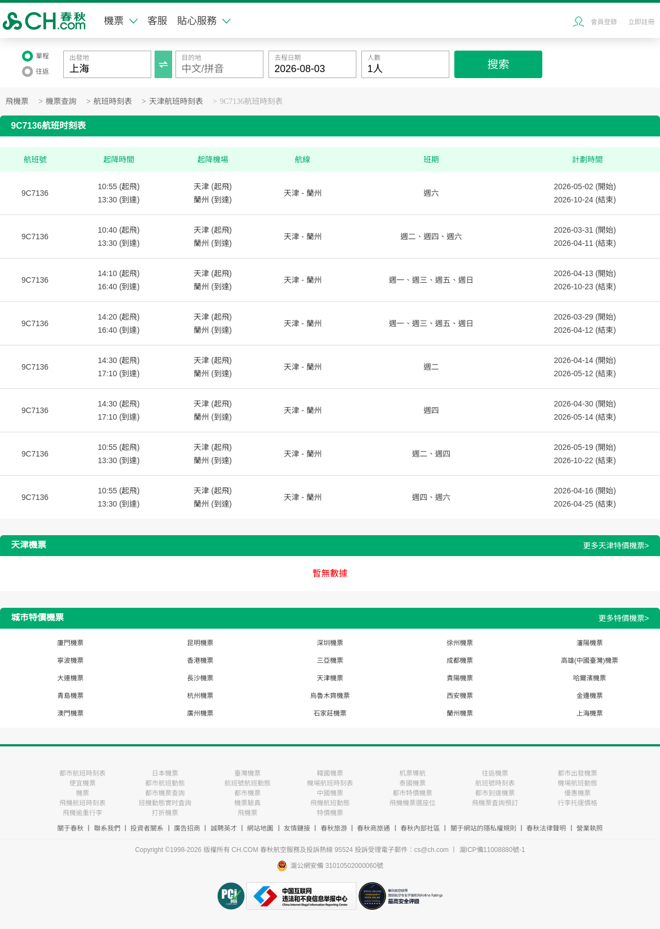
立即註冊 (641, 22)
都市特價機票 (412, 793)
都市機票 (247, 793)
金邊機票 (589, 696)
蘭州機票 (460, 713)
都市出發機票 (577, 773)
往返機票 (495, 773)
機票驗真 (247, 803)
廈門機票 (70, 643)
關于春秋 (70, 828)
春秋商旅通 (373, 828)
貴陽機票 (460, 678)
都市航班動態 (165, 783)
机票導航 (412, 773)
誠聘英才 (224, 828)
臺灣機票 (247, 773)
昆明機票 (200, 643)
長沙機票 (200, 678)
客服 (157, 20)
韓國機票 (330, 773)
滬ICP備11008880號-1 (492, 850)
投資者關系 (146, 828)
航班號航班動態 (247, 783)
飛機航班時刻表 (82, 803)
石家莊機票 (330, 713)
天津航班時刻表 (176, 101)
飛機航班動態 (330, 803)
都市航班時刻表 (82, 773)
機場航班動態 (577, 783)
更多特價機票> (623, 618)
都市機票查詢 (165, 793)
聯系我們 (107, 828)
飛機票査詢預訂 (495, 803)
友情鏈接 (297, 828)
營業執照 (589, 828)
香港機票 (200, 660)
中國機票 (330, 793)
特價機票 (330, 813)
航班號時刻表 (495, 783)
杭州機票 (200, 696)
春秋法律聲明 (546, 828)
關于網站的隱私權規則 (483, 828)
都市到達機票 (495, 793)
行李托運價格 (577, 803)
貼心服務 (203, 20)
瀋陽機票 (589, 643)
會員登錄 (604, 22)
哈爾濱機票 (589, 678)
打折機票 (165, 813)
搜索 (498, 64)
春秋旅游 (334, 828)
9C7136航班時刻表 (251, 101)
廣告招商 (187, 828)
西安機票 (460, 696)
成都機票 (460, 660)
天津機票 (330, 678)
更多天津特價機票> (616, 545)
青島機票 (70, 696)
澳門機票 (70, 713)
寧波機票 (70, 660)
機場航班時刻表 (330, 783)
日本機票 (165, 773)
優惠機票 (577, 793)
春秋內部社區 (420, 828)
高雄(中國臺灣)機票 (589, 660)
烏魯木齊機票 (330, 696)
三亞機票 (330, 660)
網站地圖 (260, 828)
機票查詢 (61, 101)
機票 (121, 20)
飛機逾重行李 (82, 813)
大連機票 (70, 678)
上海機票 (589, 713)
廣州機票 (200, 713)
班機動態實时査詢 (165, 803)
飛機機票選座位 (412, 803)
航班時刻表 (113, 101)
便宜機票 (82, 783)
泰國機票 (412, 783)
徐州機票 (460, 643)
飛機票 (17, 101)
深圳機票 (330, 643)
